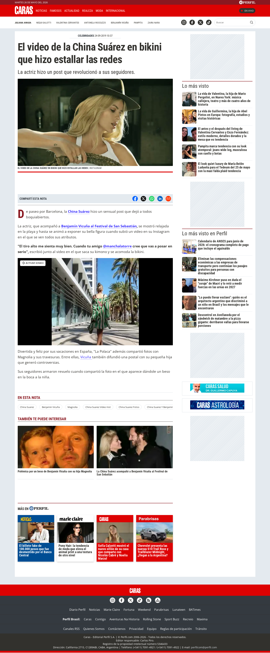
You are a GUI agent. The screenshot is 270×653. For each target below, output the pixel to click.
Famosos (55, 10)
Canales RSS (71, 629)
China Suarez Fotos (129, 407)
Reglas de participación (176, 629)
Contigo (100, 619)
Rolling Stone (152, 619)
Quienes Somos (94, 629)
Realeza (87, 10)
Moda (99, 10)
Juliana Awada (23, 22)
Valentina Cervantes (67, 22)
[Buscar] (231, 22)
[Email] (168, 198)
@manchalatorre (117, 246)
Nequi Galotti (43, 22)
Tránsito (201, 629)
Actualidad (71, 10)
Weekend (144, 610)
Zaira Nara (154, 22)
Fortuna (129, 610)
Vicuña (86, 356)
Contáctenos (117, 629)
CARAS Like (138, 10)
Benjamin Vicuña (51, 407)
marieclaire (75, 519)
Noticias (41, 10)
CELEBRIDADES (86, 35)
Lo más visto (195, 86)
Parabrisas (161, 610)
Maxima (202, 619)
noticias (36, 519)
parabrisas (154, 519)
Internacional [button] (115, 10)
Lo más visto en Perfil (204, 233)
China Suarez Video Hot (98, 407)
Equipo (152, 629)
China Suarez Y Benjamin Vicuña (164, 407)
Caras (88, 619)
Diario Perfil (77, 610)
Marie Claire (112, 610)
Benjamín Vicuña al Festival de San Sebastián (99, 226)
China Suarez (27, 407)
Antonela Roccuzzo (95, 22)
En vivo (247, 10)
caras (115, 519)
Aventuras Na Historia (124, 619)
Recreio (188, 619)
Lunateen (178, 610)
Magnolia (72, 407)
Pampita (138, 22)
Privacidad (136, 629)
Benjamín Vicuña (120, 22)
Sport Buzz (172, 619)
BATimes (195, 610)
